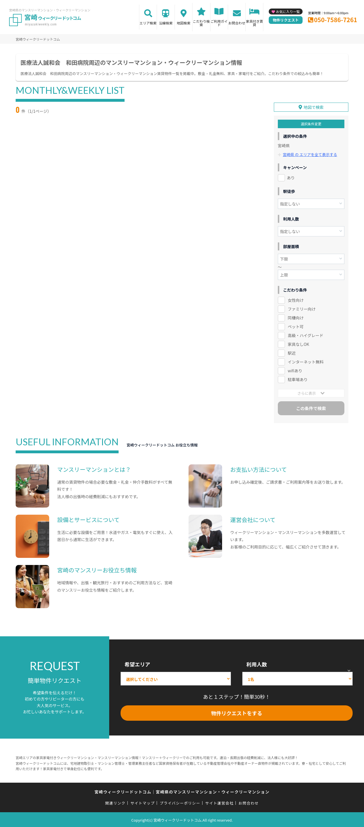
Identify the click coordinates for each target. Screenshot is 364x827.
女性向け (296, 299)
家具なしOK (298, 343)
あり (291, 177)
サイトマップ (143, 802)
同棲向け (296, 317)
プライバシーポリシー (180, 802)
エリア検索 (148, 22)
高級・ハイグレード (305, 334)
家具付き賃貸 (254, 23)
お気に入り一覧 (288, 11)
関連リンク (115, 802)
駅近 (292, 352)
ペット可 (296, 326)
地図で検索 (314, 106)
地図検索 (183, 22)
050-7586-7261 (335, 19)
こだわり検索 (201, 23)
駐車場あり (298, 378)
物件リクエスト (286, 20)
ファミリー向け (302, 308)
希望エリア (137, 663)
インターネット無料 (306, 360)
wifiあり (295, 369)
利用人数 (256, 663)
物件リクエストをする (236, 712)
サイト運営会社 (219, 802)
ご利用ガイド (219, 23)
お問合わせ (236, 22)
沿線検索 (166, 22)
